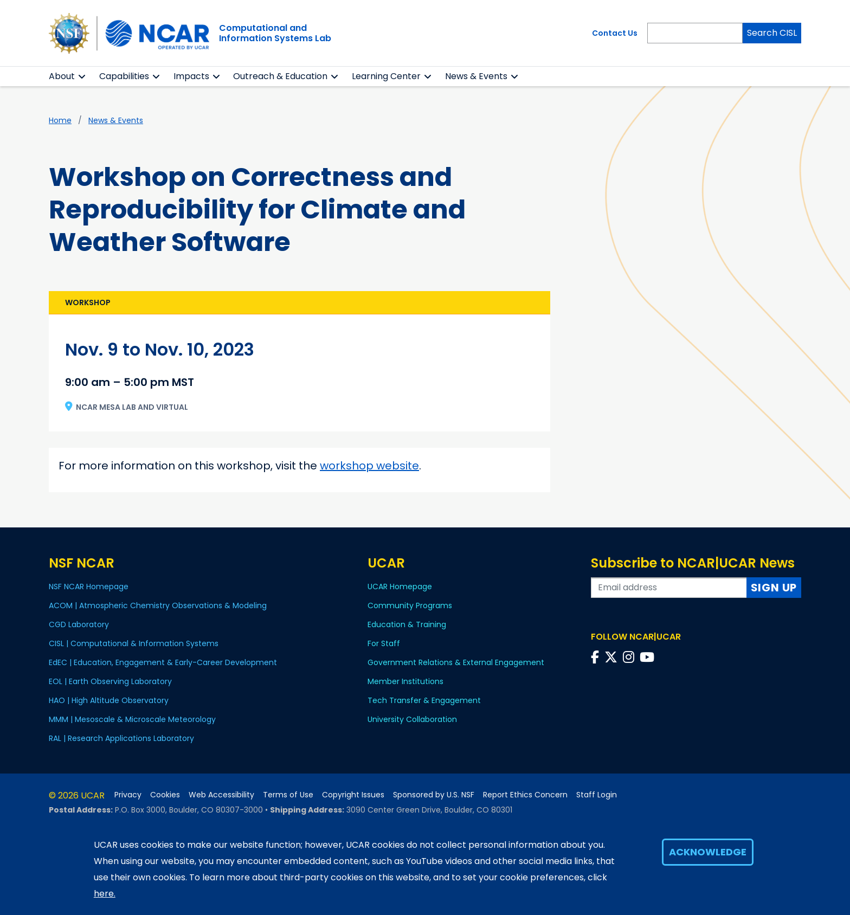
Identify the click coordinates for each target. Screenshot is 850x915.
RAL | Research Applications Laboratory (121, 738)
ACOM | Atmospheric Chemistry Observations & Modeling (158, 605)
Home (60, 120)
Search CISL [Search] (772, 33)
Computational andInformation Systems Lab (275, 33)
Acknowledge (707, 860)
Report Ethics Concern (525, 795)
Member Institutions (405, 681)
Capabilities (124, 76)
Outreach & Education (280, 76)
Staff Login (596, 795)
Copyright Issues (353, 795)
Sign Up (774, 587)
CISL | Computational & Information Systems (133, 643)
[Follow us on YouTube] (649, 657)
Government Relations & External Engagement (456, 662)
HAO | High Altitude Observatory (109, 700)
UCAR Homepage (400, 586)
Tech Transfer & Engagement (424, 700)
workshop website (369, 465)
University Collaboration (412, 719)
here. (104, 901)
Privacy (127, 795)
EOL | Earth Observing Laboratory (110, 681)
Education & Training (407, 624)
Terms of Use (288, 795)
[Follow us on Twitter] (612, 657)
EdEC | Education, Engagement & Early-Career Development (163, 662)
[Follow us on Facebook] (596, 657)
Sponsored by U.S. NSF (433, 795)
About (62, 76)
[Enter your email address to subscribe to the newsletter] (669, 587)
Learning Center (386, 76)
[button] (82, 76)
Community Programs (410, 605)
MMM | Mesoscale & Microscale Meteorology (132, 719)
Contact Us (615, 33)
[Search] (695, 33)
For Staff (384, 643)
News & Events (115, 120)
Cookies (165, 795)
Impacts (191, 76)
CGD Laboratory (79, 624)
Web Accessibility (221, 795)
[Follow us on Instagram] (630, 657)
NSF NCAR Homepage (88, 586)
